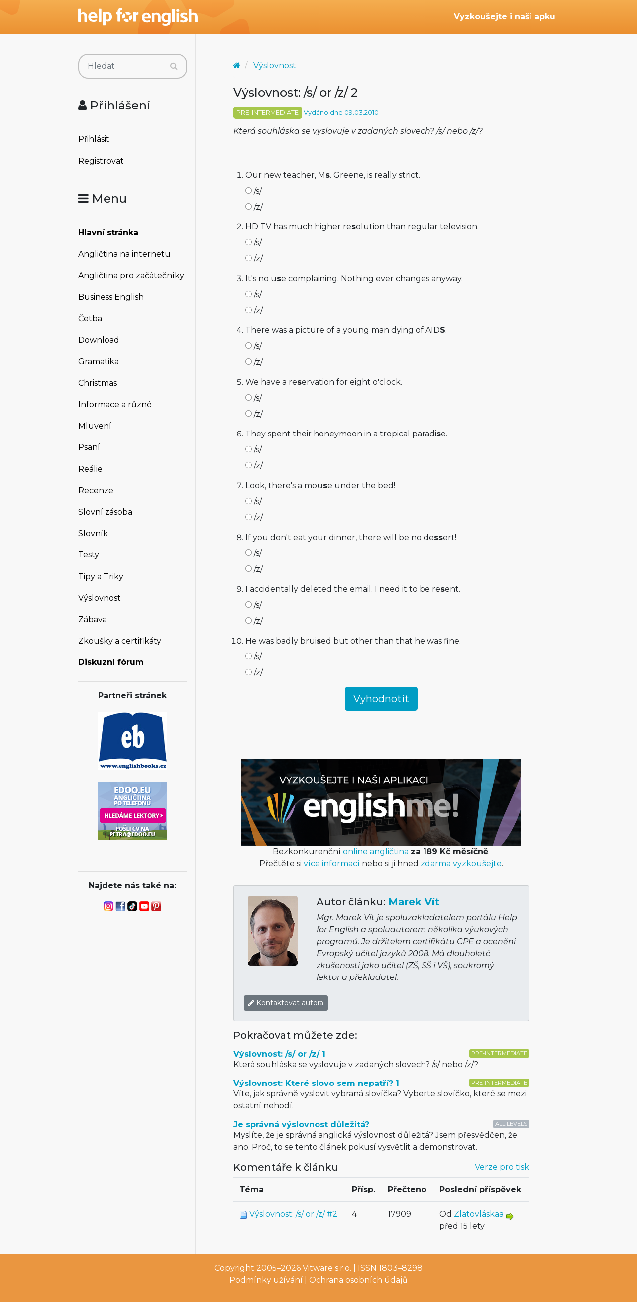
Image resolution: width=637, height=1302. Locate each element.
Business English (111, 297)
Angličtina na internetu (124, 254)
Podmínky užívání (266, 1280)
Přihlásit (93, 139)
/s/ (253, 191)
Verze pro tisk (502, 1167)
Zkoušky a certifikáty (119, 641)
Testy (88, 554)
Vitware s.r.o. (327, 1268)
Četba (90, 318)
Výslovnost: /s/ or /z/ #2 (293, 1214)
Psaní (89, 447)
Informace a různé (115, 404)
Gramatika (98, 361)
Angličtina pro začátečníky (131, 275)
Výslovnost (99, 598)
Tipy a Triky (100, 576)
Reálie (90, 469)
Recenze (95, 490)
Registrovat (101, 161)
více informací (332, 863)
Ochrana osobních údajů (358, 1280)
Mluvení (94, 426)
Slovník (93, 533)
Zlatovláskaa (479, 1214)
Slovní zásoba (105, 512)
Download (98, 340)
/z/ (254, 207)
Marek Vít (413, 902)
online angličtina (376, 851)
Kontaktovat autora (285, 1002)
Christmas (97, 383)
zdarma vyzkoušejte (461, 863)
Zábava (92, 619)
